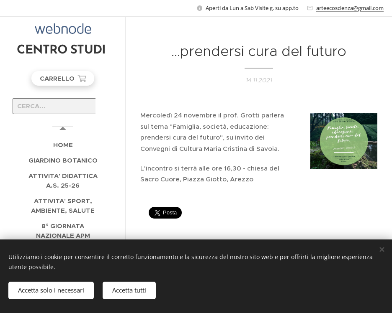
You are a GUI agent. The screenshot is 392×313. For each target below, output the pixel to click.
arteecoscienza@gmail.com (350, 8)
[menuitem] (63, 145)
